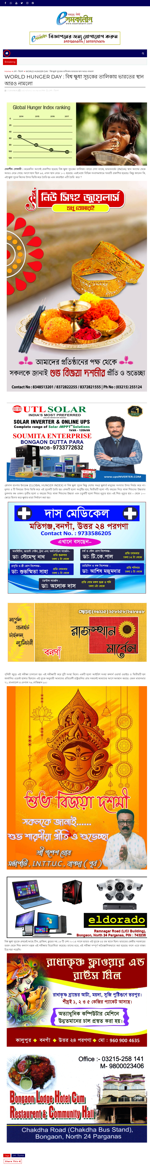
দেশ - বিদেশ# (18, 1155)
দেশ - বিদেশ (18, 71)
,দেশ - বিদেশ (54, 90)
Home (8, 71)
